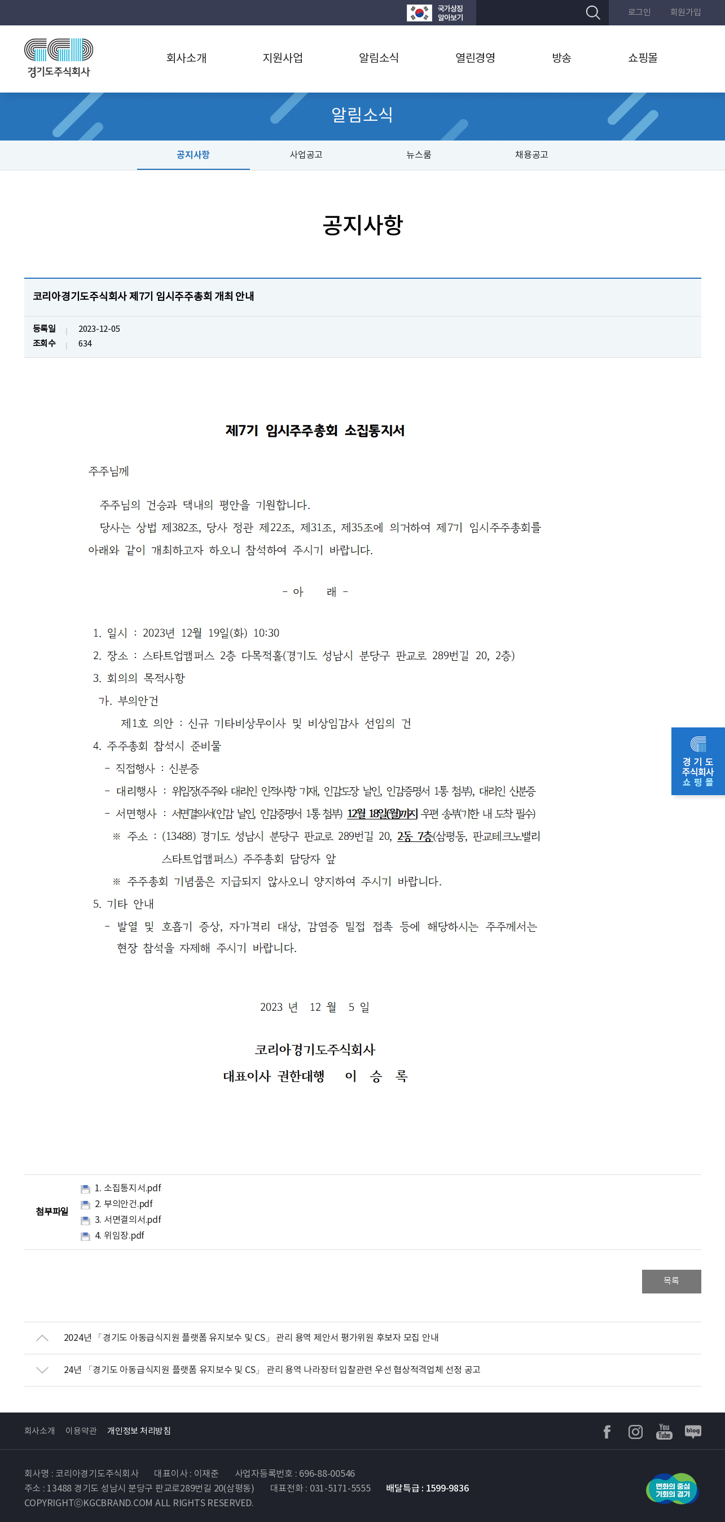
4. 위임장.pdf (120, 1236)
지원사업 (282, 58)
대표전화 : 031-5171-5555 (320, 1489)
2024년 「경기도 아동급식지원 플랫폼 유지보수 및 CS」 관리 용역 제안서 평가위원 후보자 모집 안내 (251, 1338)
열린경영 (475, 58)
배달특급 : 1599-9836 (427, 1489)
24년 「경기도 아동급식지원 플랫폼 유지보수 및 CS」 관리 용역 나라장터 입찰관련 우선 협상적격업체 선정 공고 (272, 1370)
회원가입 (685, 12)
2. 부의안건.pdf (124, 1204)
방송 (562, 58)
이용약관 (80, 1431)
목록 (671, 1281)
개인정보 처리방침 (139, 1431)
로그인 (639, 12)
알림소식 (379, 58)
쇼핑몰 (643, 58)
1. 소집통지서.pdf (128, 1188)
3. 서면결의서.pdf (128, 1220)
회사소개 (186, 58)
